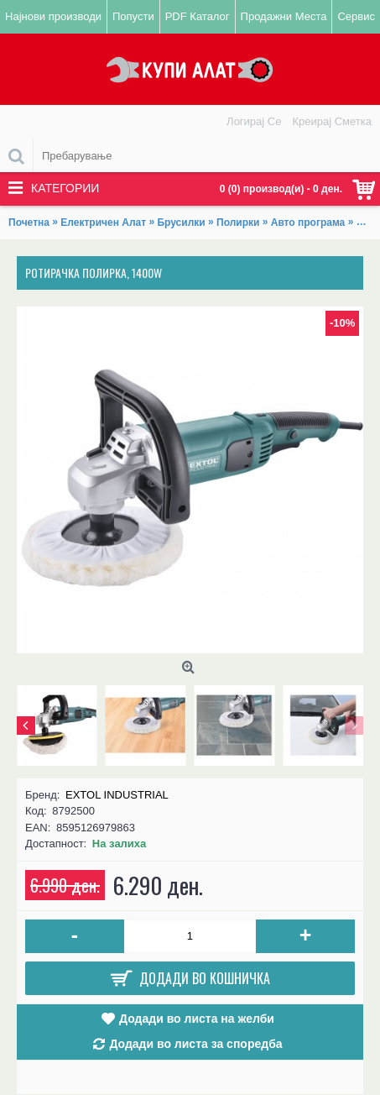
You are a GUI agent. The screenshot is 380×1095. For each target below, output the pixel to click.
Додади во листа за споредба (195, 1043)
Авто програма (308, 222)
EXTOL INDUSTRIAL (117, 795)
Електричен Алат (103, 222)
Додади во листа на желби (196, 1018)
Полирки (237, 222)
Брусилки (181, 222)
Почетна (28, 222)
